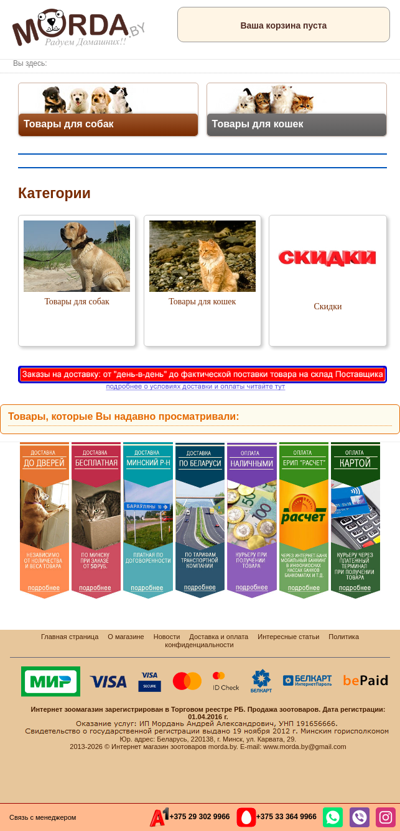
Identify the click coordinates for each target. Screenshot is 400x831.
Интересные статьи (288, 636)
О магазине (126, 636)
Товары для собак (76, 301)
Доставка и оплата (218, 636)
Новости (167, 636)
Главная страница (69, 636)
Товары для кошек (202, 301)
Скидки (328, 306)
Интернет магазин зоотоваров (159, 746)
